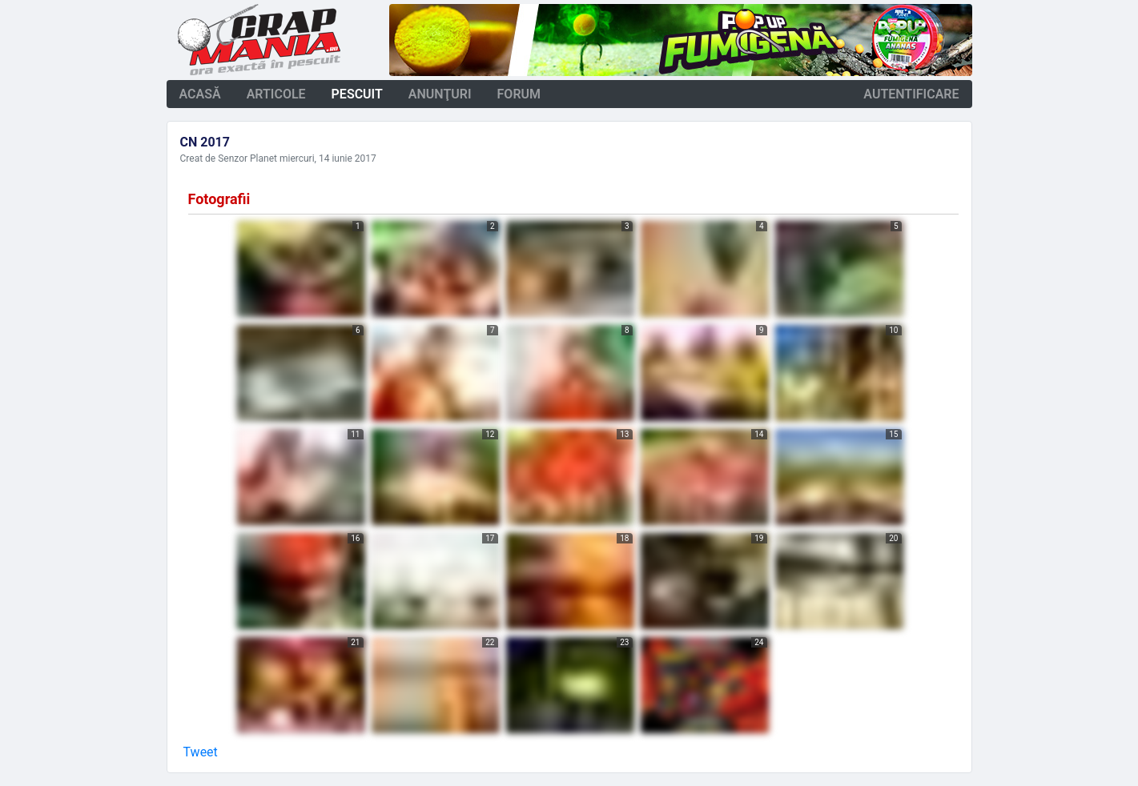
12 (489, 434)
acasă (200, 94)
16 (355, 538)
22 (489, 642)
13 (624, 434)
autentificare (911, 94)
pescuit (357, 94)
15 (893, 434)
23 (624, 642)
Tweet (200, 752)
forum (519, 94)
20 (893, 538)
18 (624, 538)
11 (355, 434)
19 (758, 538)
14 (758, 434)
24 (758, 642)
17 (489, 538)
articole (276, 94)
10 (893, 330)
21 (355, 642)
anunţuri (440, 94)
